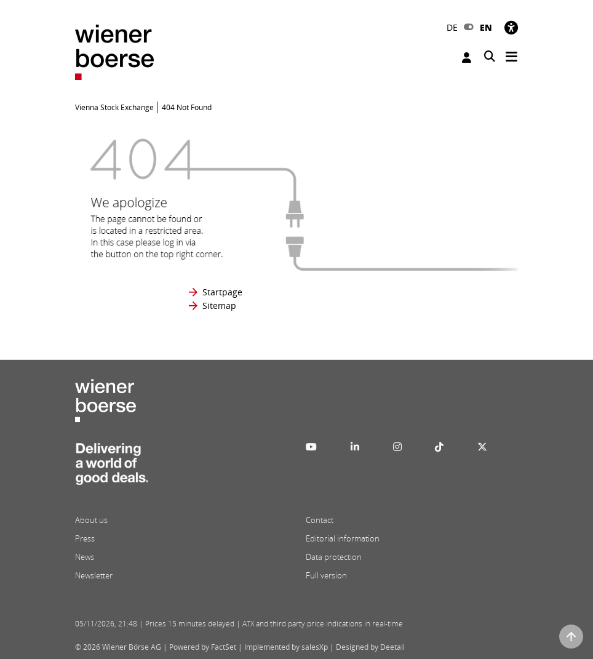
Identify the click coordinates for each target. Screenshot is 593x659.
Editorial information (343, 538)
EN (486, 27)
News (84, 556)
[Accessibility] (511, 27)
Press (85, 538)
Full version (326, 575)
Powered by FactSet (202, 647)
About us (91, 519)
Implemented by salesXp (286, 647)
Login (466, 57)
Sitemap (219, 305)
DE (452, 27)
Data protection (334, 556)
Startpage (222, 292)
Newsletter (94, 575)
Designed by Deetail (370, 647)
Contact (319, 519)
